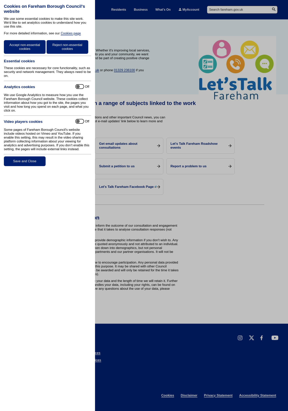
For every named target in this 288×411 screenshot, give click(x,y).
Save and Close (24, 161)
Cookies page (71, 33)
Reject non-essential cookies (67, 47)
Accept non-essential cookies (25, 47)
